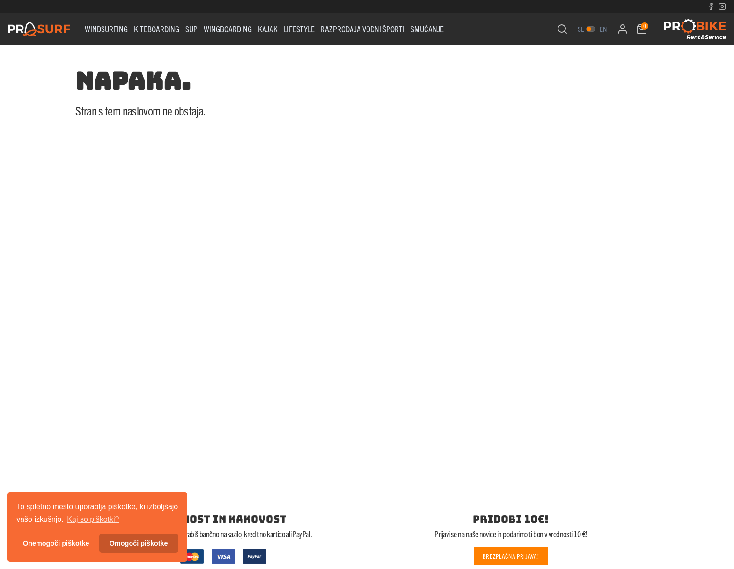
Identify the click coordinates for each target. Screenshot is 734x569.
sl (581, 28)
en (603, 28)
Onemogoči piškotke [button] (56, 543)
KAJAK (268, 29)
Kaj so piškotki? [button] (93, 519)
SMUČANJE (427, 29)
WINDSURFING (106, 29)
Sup (191, 29)
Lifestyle (299, 29)
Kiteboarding (156, 29)
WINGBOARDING (228, 29)
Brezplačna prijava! (511, 556)
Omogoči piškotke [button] (139, 543)
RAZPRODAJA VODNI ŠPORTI (362, 29)
